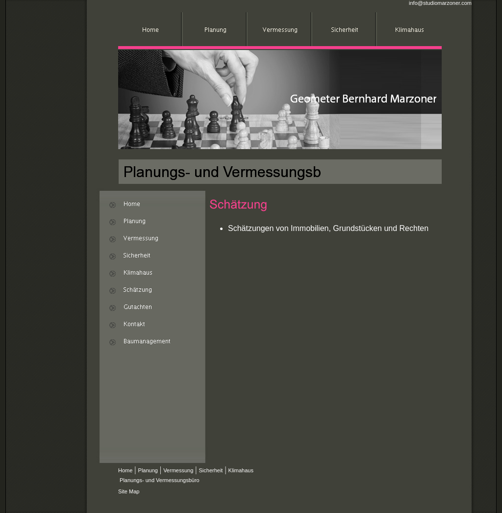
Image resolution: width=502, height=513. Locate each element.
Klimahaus (240, 470)
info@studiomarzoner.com (440, 3)
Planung (148, 470)
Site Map (128, 491)
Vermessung (178, 470)
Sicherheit (211, 470)
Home (125, 470)
